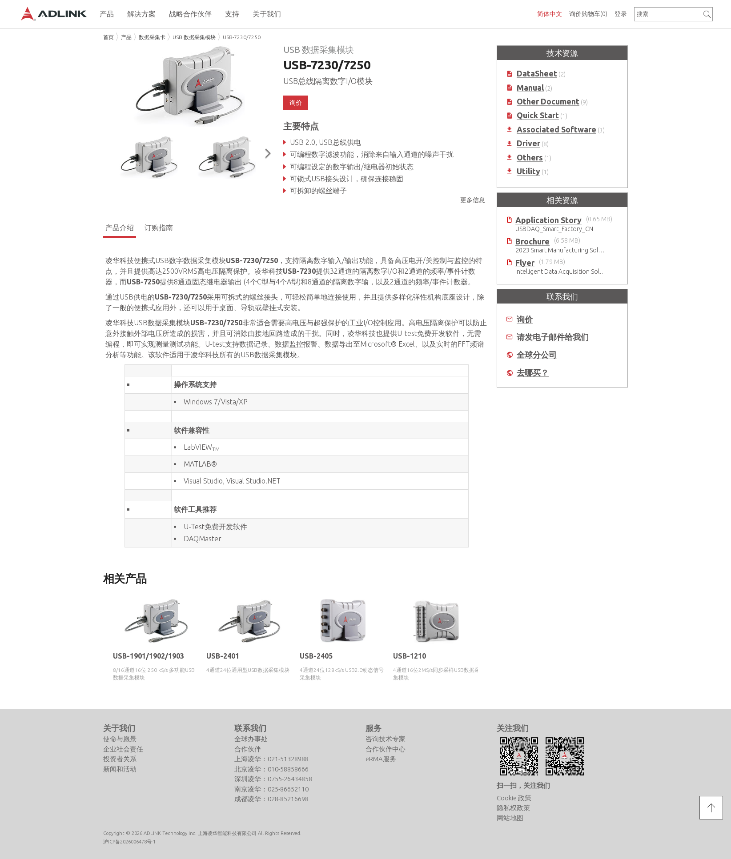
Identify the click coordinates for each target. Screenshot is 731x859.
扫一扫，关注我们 (523, 785)
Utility (528, 171)
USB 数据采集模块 (194, 37)
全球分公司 (537, 355)
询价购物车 (588, 13)
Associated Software (556, 129)
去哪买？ (533, 372)
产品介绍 (119, 228)
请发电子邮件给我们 (553, 337)
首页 (108, 37)
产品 (126, 37)
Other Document (548, 101)
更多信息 (472, 200)
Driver (528, 143)
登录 (621, 13)
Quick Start (538, 115)
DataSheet (537, 73)
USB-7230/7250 (242, 37)
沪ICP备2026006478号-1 (129, 841)
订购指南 (159, 228)
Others (530, 157)
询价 (295, 102)
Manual (530, 88)
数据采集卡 (152, 37)
